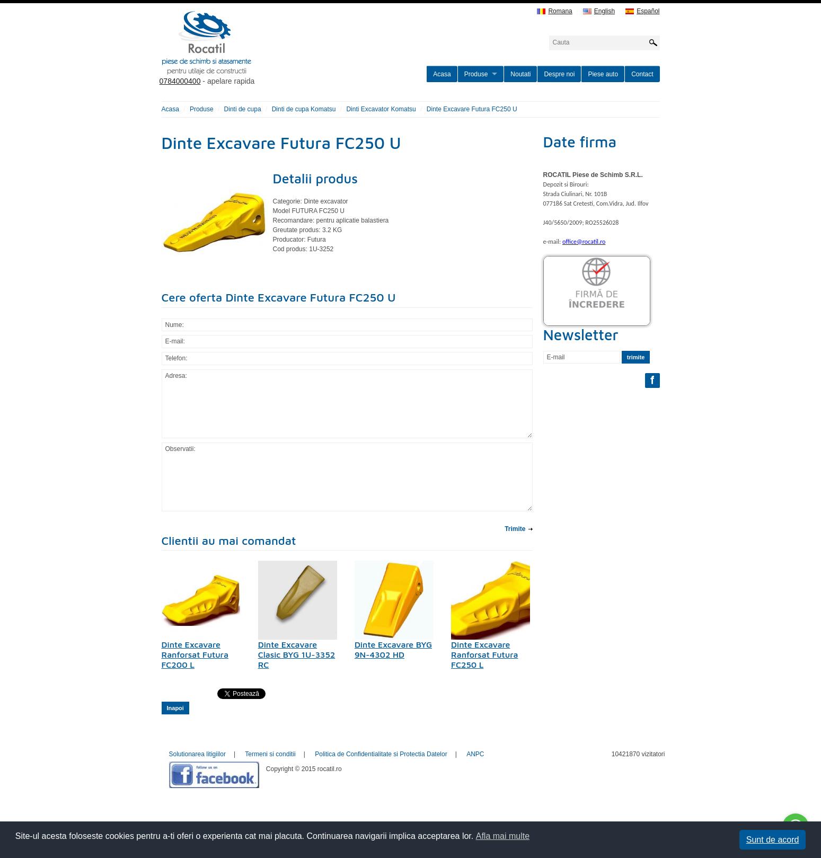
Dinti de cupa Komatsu (304, 109)
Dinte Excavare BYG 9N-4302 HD (393, 649)
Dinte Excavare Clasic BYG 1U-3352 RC (297, 654)
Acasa (442, 74)
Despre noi (559, 74)
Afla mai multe (502, 836)
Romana (554, 11)
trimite (636, 357)
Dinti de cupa (242, 109)
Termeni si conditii (270, 754)
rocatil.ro (260, 56)
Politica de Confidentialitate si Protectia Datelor (381, 754)
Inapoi (175, 708)
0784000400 (180, 81)
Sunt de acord (772, 839)
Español (642, 11)
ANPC (475, 754)
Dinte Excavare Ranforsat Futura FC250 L (484, 654)
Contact (642, 74)
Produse (476, 74)
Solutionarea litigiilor (197, 754)
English (599, 11)
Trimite (515, 529)
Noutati (520, 74)
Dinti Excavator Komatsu (381, 109)
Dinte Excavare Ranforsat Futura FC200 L (195, 654)
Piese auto (603, 74)
